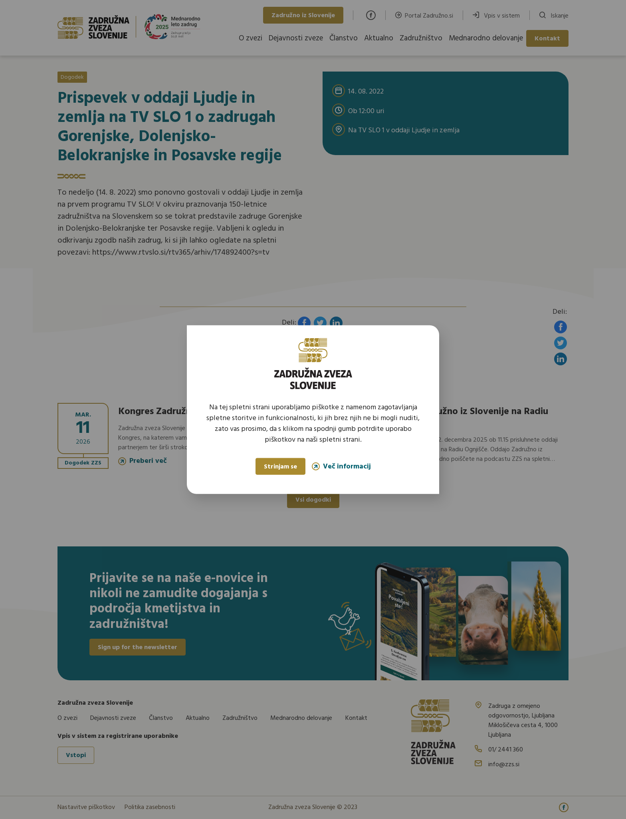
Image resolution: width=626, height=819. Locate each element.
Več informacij (341, 466)
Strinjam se (280, 467)
